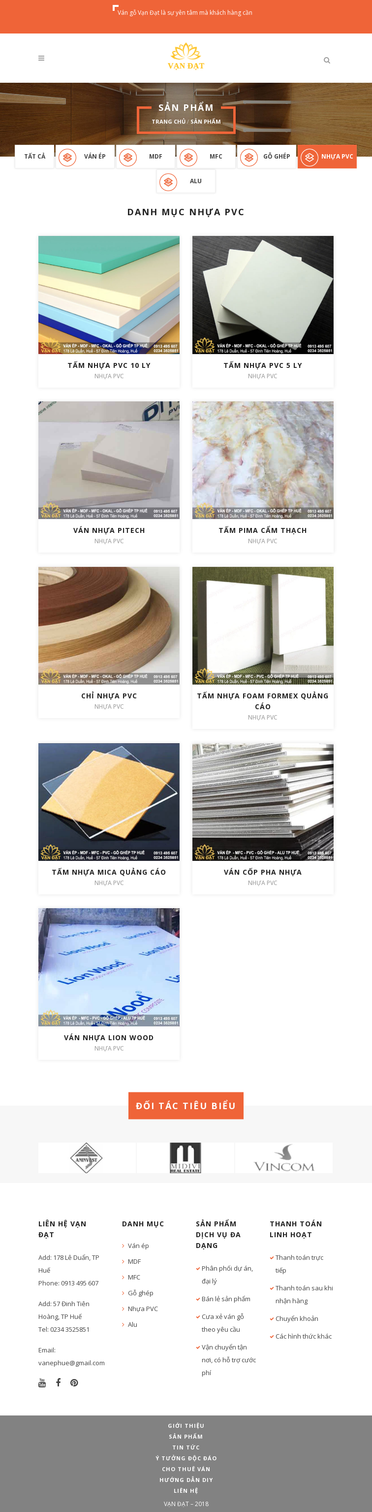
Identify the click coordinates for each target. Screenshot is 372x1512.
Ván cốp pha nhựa (263, 872)
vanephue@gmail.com (71, 1362)
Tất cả (34, 156)
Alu (196, 181)
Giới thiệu (186, 1425)
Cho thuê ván (186, 1469)
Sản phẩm (205, 121)
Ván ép (95, 156)
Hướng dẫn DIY (186, 1479)
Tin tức (186, 1447)
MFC (216, 156)
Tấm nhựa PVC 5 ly (262, 365)
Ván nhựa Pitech (109, 530)
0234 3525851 (70, 1329)
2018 (202, 1504)
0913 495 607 (79, 1283)
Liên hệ (186, 1490)
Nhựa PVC (337, 156)
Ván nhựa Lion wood (109, 1037)
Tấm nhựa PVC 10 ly (109, 365)
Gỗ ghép (276, 156)
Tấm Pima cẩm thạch (262, 530)
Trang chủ (169, 121)
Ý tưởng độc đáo (186, 1458)
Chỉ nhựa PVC (109, 695)
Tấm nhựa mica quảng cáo (109, 872)
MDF (155, 156)
